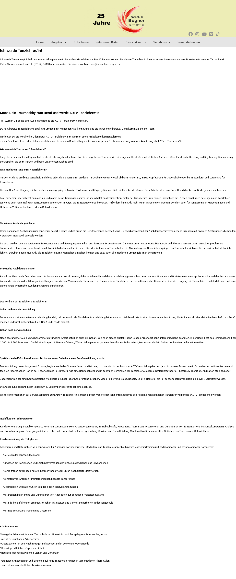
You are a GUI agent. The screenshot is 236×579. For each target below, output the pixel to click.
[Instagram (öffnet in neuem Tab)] (197, 34)
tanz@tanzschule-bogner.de (105, 64)
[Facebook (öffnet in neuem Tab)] (190, 34)
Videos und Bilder (107, 42)
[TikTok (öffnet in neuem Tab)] (217, 34)
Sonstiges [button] (162, 42)
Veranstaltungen (189, 42)
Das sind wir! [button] (136, 42)
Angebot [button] (59, 42)
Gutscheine (81, 42)
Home (40, 42)
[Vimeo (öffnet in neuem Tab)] (211, 34)
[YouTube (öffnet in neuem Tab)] (204, 34)
